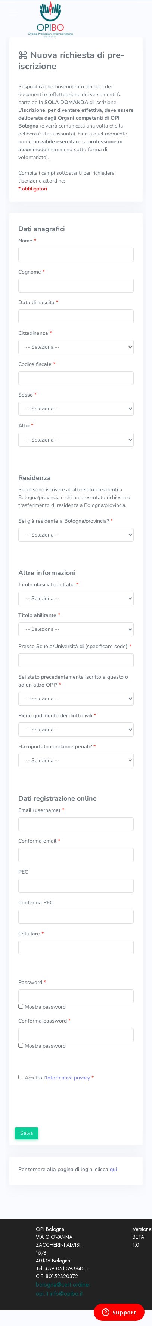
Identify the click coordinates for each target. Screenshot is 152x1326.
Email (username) (41, 810)
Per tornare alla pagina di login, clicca (67, 1169)
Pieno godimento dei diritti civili (57, 715)
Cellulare (31, 933)
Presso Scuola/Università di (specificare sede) (74, 646)
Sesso (27, 394)
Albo (25, 425)
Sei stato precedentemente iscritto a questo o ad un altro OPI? (73, 680)
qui (113, 1169)
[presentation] (71, 1105)
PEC (23, 872)
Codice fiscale (36, 364)
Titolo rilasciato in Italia (48, 584)
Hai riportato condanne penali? (57, 746)
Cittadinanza (35, 333)
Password (32, 982)
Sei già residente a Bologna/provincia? (65, 521)
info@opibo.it (66, 1293)
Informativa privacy (68, 1077)
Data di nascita (38, 302)
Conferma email (39, 840)
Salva (26, 1133)
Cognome (31, 271)
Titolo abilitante (39, 615)
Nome (27, 240)
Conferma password (44, 1020)
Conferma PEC (35, 902)
